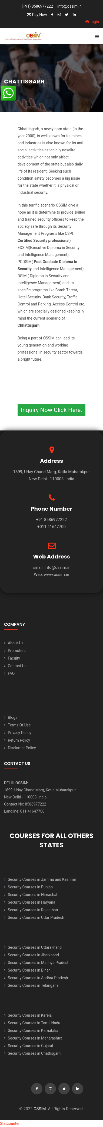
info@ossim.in (69, 6)
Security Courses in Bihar (29, 970)
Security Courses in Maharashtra (35, 1038)
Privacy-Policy (19, 732)
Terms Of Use (19, 725)
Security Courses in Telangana (33, 985)
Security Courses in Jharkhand (33, 955)
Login (92, 22)
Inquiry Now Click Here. (51, 410)
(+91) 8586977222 (37, 6)
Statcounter (10, 1123)
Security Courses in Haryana (31, 902)
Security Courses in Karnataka (33, 1030)
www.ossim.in (56, 574)
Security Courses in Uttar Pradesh (36, 917)
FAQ (11, 673)
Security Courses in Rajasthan (33, 910)
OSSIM (40, 1108)
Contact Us (17, 666)
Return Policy (19, 740)
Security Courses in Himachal (32, 894)
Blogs (12, 717)
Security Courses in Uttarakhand (35, 947)
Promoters (17, 650)
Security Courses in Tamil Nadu (34, 1023)
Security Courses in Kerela (30, 1015)
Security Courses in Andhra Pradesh (38, 978)
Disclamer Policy (22, 748)
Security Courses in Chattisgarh (34, 1053)
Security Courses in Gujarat (30, 1046)
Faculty (14, 658)
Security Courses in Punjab (30, 887)
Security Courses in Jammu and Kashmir (42, 879)
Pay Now (37, 15)
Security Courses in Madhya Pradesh (38, 962)
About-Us (15, 643)
